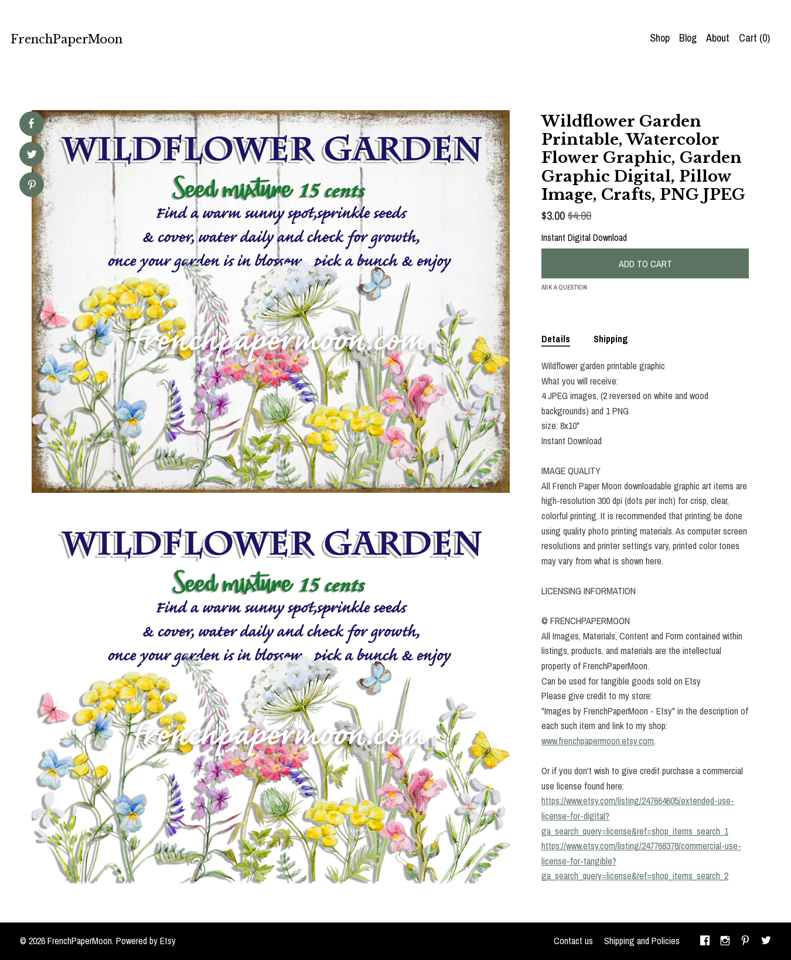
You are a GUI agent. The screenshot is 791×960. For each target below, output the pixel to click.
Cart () (754, 37)
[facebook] (705, 941)
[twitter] (766, 941)
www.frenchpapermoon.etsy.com (597, 740)
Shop (660, 37)
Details (555, 338)
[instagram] (725, 941)
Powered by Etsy (146, 940)
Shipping (611, 338)
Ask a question (564, 287)
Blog (688, 37)
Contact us (573, 940)
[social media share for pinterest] (32, 186)
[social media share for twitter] (32, 155)
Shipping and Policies (642, 940)
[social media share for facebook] (31, 123)
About (717, 37)
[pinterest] (745, 941)
